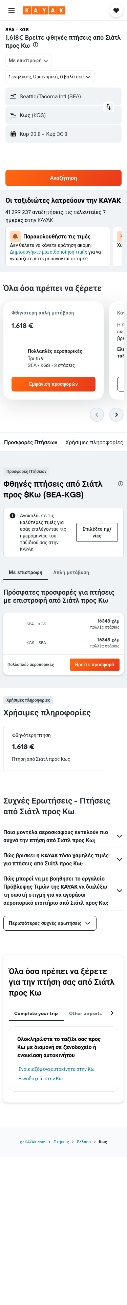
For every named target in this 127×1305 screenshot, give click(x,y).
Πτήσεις (61, 1141)
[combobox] (28, 60)
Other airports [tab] (85, 1013)
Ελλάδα (84, 1141)
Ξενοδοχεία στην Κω (41, 1079)
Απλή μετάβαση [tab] (71, 572)
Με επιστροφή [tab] (25, 572)
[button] (11, 10)
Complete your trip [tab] (36, 1013)
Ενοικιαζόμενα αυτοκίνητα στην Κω (56, 1069)
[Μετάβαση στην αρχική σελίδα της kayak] (44, 10)
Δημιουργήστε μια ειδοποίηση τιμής (48, 252)
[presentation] (36, 45)
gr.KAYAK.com (32, 1141)
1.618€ (14, 37)
